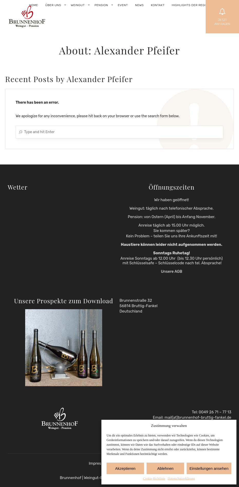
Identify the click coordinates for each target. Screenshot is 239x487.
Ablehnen (165, 468)
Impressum (99, 463)
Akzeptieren (125, 468)
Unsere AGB (171, 271)
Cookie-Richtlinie (154, 478)
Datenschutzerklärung (181, 478)
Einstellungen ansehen (208, 468)
